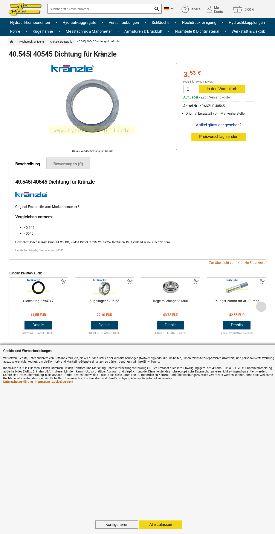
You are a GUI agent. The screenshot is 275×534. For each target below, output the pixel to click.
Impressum (42, 381)
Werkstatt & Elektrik (248, 31)
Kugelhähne (43, 31)
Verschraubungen (124, 22)
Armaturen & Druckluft (143, 31)
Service (194, 9)
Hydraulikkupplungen (247, 22)
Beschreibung (27, 164)
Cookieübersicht (62, 381)
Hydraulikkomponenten (30, 22)
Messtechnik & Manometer (89, 31)
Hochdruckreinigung (199, 22)
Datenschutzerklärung (18, 381)
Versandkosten (220, 97)
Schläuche (161, 22)
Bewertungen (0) (68, 164)
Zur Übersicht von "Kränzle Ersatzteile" (237, 263)
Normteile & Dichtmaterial (197, 31)
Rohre (15, 31)
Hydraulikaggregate (79, 22)
